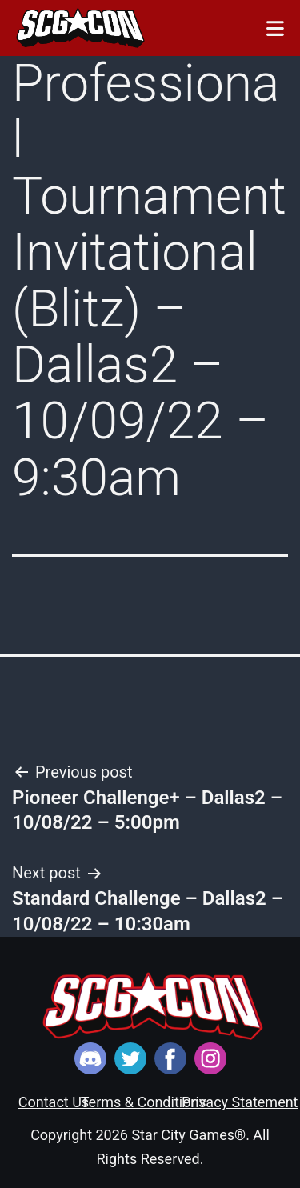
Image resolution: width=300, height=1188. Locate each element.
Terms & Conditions (143, 1102)
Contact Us (53, 1102)
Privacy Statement (240, 1102)
